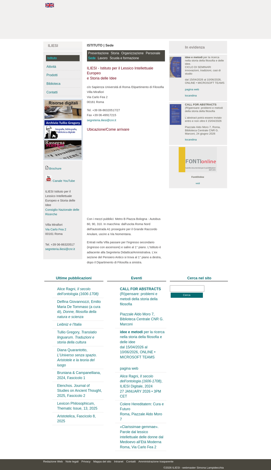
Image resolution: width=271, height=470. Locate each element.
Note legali (72, 461)
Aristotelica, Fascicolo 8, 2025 (76, 418)
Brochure (53, 168)
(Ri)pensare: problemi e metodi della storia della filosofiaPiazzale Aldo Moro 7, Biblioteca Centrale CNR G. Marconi (142, 306)
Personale (153, 53)
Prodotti (52, 75)
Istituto (52, 58)
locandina (191, 95)
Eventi (136, 278)
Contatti (52, 92)
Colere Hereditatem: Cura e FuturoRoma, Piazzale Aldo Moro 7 (142, 411)
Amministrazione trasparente (155, 461)
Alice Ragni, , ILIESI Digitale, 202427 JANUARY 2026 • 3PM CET (141, 386)
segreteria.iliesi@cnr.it (60, 249)
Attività (51, 66)
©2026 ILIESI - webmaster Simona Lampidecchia (194, 467)
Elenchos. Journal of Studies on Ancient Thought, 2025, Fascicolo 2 (79, 391)
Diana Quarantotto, (77, 357)
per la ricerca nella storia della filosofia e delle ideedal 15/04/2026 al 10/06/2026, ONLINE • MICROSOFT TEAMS (142, 344)
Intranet (118, 461)
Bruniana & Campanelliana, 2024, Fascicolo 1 (79, 375)
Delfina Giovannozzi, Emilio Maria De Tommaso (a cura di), (79, 309)
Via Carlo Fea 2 (55, 229)
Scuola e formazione (124, 58)
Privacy (85, 461)
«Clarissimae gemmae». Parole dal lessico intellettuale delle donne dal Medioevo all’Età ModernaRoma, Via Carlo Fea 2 (142, 437)
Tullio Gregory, (77, 337)
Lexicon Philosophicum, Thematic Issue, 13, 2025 (77, 406)
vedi (198, 183)
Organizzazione (132, 53)
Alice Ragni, (78, 291)
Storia (115, 53)
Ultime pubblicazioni (73, 278)
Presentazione (98, 53)
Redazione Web (53, 461)
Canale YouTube (60, 180)
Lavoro (102, 58)
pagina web (192, 89)
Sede (92, 58)
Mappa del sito (102, 461)
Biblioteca (54, 83)
